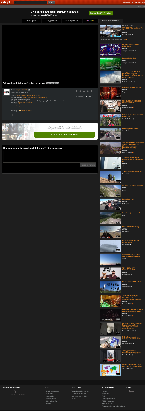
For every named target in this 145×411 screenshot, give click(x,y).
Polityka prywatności (108, 398)
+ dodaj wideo (141, 6)
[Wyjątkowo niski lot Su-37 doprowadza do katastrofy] (110, 259)
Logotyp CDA (50, 396)
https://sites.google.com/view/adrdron (35, 97)
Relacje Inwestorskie (52, 391)
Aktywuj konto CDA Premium (80, 391)
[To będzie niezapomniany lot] (110, 177)
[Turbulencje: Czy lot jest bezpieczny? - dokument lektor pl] (110, 163)
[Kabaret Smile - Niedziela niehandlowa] (110, 50)
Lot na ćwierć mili (128, 199)
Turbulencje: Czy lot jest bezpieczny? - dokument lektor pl (132, 159)
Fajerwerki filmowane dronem (132, 87)
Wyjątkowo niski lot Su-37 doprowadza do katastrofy (131, 255)
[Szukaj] (31, 2)
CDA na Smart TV (51, 401)
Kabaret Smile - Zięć (129, 58)
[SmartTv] (15, 396)
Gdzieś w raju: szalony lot (131, 213)
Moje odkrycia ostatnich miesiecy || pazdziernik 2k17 (131, 338)
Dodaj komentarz (88, 165)
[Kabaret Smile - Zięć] (110, 63)
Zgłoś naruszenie (107, 403)
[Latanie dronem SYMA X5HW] (110, 287)
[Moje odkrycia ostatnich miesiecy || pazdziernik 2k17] (110, 342)
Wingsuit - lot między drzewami (132, 185)
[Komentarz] (49, 157)
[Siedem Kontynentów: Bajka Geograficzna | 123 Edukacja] (110, 370)
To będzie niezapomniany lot (132, 171)
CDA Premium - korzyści (78, 393)
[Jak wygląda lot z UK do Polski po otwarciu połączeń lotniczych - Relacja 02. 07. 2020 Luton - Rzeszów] (110, 77)
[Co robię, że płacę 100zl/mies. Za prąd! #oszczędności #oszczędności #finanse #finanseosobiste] (110, 328)
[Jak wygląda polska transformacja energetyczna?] (110, 356)
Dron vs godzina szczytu (130, 128)
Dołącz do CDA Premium (64, 134)
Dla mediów (49, 393)
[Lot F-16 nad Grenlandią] (110, 232)
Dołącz (100, 13)
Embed (79, 96)
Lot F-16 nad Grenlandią (130, 227)
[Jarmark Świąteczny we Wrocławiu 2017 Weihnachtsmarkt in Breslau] (110, 301)
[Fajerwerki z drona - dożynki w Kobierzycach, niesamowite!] (110, 315)
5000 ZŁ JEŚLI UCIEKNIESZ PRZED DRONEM (131, 102)
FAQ (103, 396)
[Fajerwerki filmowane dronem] (110, 92)
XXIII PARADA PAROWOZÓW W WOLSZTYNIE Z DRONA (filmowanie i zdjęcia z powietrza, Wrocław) (133, 145)
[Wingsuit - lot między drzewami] (110, 191)
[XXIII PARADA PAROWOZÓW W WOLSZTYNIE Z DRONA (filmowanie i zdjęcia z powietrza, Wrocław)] (110, 148)
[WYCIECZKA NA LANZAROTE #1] (110, 31)
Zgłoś (88, 96)
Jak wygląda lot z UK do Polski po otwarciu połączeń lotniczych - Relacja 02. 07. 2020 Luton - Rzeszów (133, 74)
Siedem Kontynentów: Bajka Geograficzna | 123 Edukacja (132, 365)
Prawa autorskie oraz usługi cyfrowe (113, 406)
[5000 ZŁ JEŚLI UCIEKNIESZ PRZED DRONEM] (110, 106)
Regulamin (105, 393)
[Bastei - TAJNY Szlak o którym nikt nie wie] (110, 120)
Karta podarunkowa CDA (79, 396)
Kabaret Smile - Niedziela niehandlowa (130, 45)
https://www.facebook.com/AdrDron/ (28, 95)
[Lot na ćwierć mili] (110, 204)
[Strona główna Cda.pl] (6, 2)
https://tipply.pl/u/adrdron (25, 103)
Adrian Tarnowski (26, 111)
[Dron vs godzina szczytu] (110, 134)
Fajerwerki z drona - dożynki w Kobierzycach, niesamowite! (132, 310)
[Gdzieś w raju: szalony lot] (110, 218)
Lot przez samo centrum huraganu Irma (130, 241)
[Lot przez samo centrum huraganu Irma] (110, 246)
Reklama (48, 403)
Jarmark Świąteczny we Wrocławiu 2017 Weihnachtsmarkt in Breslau (131, 297)
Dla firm (73, 398)
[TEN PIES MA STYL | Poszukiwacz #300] (110, 273)
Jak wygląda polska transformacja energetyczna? (132, 351)
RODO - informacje (108, 401)
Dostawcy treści (51, 398)
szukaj (52, 2)
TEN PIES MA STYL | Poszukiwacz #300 (129, 269)
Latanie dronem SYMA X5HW (132, 282)
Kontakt (104, 391)
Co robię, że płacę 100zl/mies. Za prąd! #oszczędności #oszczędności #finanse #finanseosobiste (132, 325)
